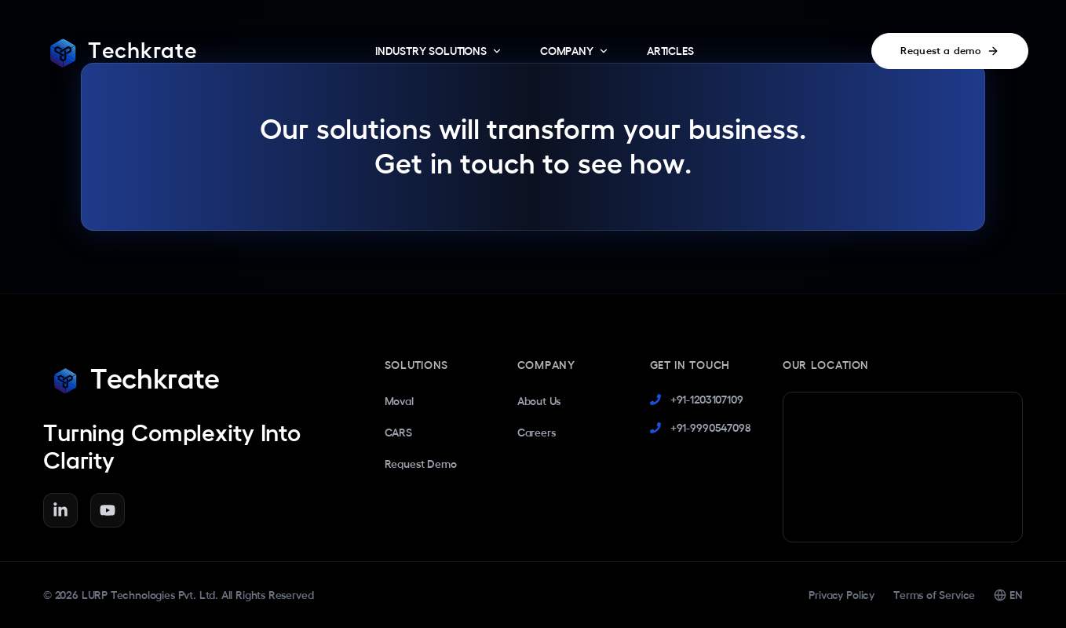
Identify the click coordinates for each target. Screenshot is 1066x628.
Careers (536, 432)
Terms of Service (934, 595)
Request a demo (949, 51)
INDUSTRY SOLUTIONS (438, 51)
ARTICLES (670, 51)
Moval (399, 401)
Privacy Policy (841, 595)
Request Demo (421, 463)
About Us (539, 401)
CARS (398, 432)
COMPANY (574, 51)
